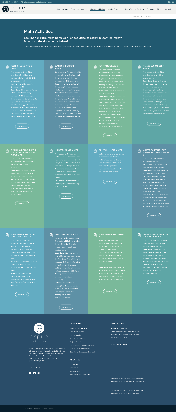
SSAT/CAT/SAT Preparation (80, 348)
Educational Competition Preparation (83, 352)
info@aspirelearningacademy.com (38, 2)
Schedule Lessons (60, 9)
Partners (150, 9)
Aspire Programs (115, 9)
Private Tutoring (75, 335)
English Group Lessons (78, 342)
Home (135, 16)
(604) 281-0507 (12, 2)
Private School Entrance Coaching (82, 345)
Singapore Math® (97, 9)
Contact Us (74, 368)
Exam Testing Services (134, 9)
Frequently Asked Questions (80, 374)
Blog (159, 9)
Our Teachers (74, 364)
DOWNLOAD (22, 126)
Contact (168, 9)
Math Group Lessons (77, 338)
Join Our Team (75, 371)
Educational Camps (79, 9)
